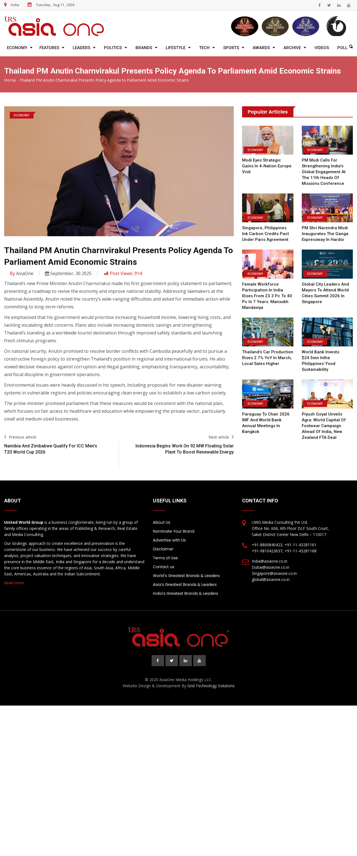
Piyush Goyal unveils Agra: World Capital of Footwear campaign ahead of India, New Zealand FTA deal (323, 426)
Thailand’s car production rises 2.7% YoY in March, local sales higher (267, 357)
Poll (342, 47)
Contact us (163, 567)
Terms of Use (165, 558)
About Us (161, 522)
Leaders (81, 47)
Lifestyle (175, 47)
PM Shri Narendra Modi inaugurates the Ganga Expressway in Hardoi (325, 233)
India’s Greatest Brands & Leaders (185, 593)
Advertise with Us (169, 540)
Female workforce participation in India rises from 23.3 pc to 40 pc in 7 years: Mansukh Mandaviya (266, 296)
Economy (17, 47)
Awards (261, 47)
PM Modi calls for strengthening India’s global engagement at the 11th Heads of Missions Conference (323, 172)
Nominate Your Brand (173, 531)
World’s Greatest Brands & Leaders (186, 575)
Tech (204, 47)
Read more (14, 582)
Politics (113, 47)
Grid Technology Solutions (211, 685)
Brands (143, 47)
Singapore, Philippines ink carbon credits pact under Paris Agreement (267, 233)
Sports (231, 47)
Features (49, 47)
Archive (292, 47)
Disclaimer (163, 549)
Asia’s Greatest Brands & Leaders (185, 584)
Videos (322, 47)
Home (10, 80)
